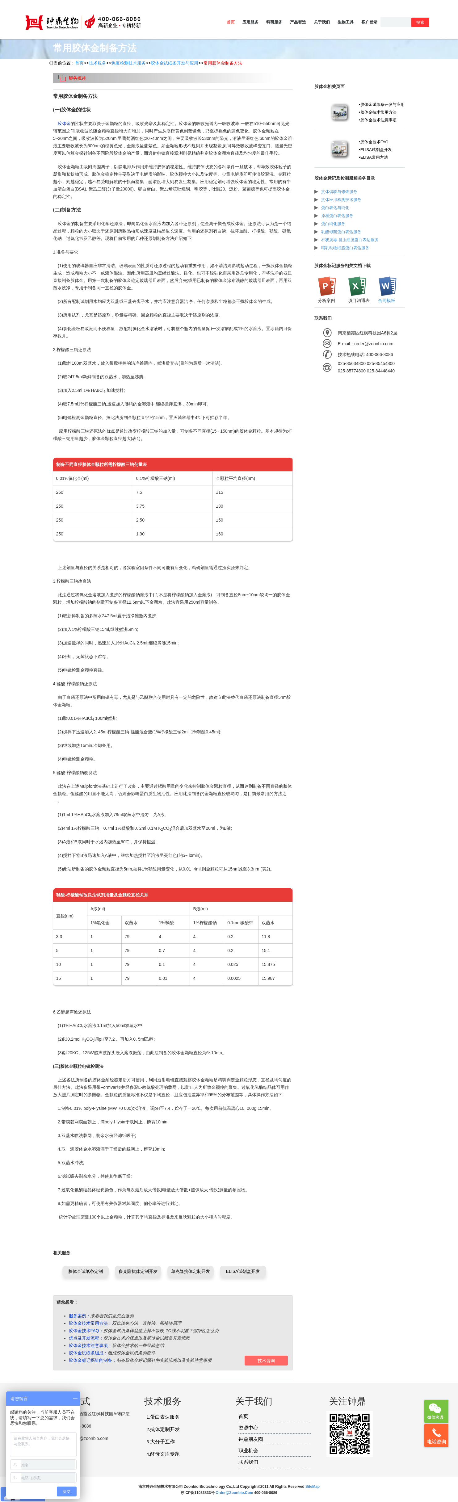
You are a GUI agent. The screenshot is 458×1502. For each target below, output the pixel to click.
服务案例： (79, 1315)
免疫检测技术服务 (128, 63)
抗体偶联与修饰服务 (339, 191)
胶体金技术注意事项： (90, 1345)
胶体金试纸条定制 (85, 1271)
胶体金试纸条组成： (88, 1352)
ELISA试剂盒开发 (243, 1271)
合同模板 (386, 300)
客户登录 (369, 22)
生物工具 (346, 22)
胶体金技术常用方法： (90, 1323)
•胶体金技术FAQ (374, 142)
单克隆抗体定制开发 (190, 1271)
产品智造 (298, 22)
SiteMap (312, 1486)
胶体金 (64, 123)
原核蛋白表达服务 (337, 215)
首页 (231, 22)
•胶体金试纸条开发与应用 (382, 104)
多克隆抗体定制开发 (138, 1271)
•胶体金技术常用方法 (378, 112)
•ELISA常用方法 (373, 157)
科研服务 (274, 22)
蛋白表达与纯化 (335, 207)
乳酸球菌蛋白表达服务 (341, 231)
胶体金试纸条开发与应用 (174, 63)
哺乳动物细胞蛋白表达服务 (345, 247)
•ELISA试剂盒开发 (375, 149)
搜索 (420, 22)
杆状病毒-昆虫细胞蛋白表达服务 (350, 239)
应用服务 (250, 22)
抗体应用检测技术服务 (341, 199)
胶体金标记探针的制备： (92, 1360)
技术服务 (97, 63)
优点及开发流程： (86, 1338)
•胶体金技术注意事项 (378, 120)
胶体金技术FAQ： (86, 1330)
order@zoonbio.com (235, 1493)
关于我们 (322, 22)
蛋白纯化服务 (333, 223)
